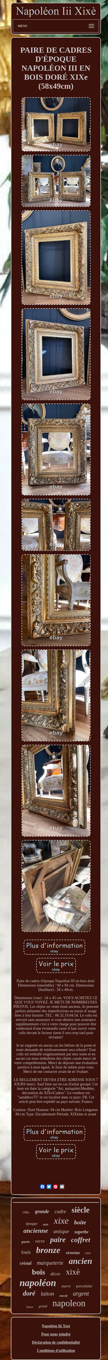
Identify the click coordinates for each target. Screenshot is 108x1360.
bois (38, 1272)
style (45, 1224)
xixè (73, 1271)
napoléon (38, 1283)
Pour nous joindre (56, 1334)
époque (31, 1223)
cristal (25, 1263)
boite (80, 1222)
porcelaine (84, 1286)
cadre (60, 1211)
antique (61, 1231)
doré (29, 1293)
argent (81, 1293)
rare (88, 1253)
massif (63, 1295)
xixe (61, 1221)
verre (40, 1241)
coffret (80, 1240)
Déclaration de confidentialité (56, 1342)
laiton (47, 1293)
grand (43, 1306)
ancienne (35, 1230)
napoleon (69, 1303)
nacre (66, 1286)
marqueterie (50, 1263)
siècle (81, 1209)
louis (26, 1252)
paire (58, 1240)
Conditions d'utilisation (56, 1351)
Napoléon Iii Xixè (56, 1326)
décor (55, 1274)
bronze (48, 1250)
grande (42, 1211)
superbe (82, 1232)
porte (25, 1242)
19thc (26, 1212)
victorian (73, 1253)
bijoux (29, 1306)
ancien (80, 1261)
